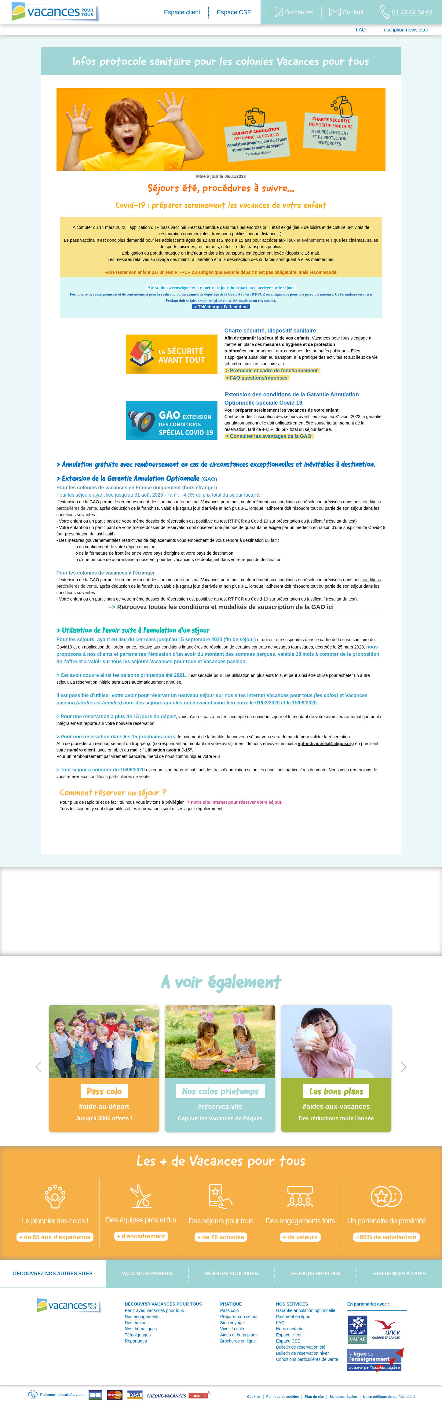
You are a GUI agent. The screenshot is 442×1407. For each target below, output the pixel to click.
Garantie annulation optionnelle (305, 1310)
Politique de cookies (282, 1396)
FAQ (361, 29)
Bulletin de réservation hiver (302, 1353)
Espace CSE (234, 12)
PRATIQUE (231, 1304)
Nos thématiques (141, 1328)
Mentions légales (343, 1396)
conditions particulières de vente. (120, 776)
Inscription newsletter (405, 29)
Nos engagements (142, 1316)
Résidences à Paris (399, 1273)
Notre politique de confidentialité (389, 1396)
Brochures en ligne (238, 1341)
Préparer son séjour (239, 1316)
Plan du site (314, 1396)
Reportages (136, 1341)
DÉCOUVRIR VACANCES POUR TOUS (163, 1304)
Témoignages (138, 1334)
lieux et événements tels (310, 240)
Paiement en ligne (293, 1316)
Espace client (182, 12)
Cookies (253, 1396)
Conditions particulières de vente (307, 1359)
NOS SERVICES (292, 1304)
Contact (346, 12)
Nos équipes (136, 1322)
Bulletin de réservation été (301, 1347)
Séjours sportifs (315, 1273)
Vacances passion (147, 1273)
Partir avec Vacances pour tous (154, 1310)
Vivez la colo (232, 1328)
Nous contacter (290, 1328)
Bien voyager (232, 1322)
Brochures (291, 12)
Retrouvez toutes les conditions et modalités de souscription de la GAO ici (225, 607)
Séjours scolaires (231, 1273)
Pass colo (229, 1310)
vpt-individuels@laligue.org (326, 743)
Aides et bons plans (239, 1334)
